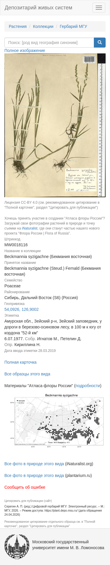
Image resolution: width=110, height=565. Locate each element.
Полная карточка (20, 362)
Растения (18, 26)
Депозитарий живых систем (38, 8)
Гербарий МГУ (73, 26)
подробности (87, 385)
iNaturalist (30, 228)
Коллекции (43, 26)
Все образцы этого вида (27, 374)
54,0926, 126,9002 (21, 309)
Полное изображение (24, 50)
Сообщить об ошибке (24, 487)
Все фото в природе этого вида (34, 463)
